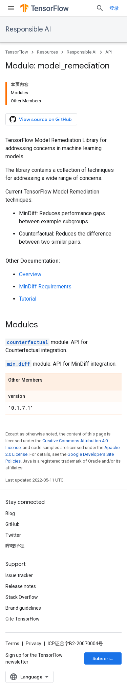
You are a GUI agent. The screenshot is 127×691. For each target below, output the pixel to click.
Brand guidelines (23, 608)
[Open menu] (11, 8)
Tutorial (27, 299)
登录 (114, 8)
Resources (47, 52)
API (108, 52)
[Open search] (100, 8)
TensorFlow (16, 52)
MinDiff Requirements (45, 286)
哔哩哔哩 (14, 546)
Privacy (33, 643)
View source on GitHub (40, 119)
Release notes (20, 586)
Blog (10, 513)
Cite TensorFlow (22, 619)
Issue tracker (19, 575)
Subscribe (104, 658)
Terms (12, 643)
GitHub (12, 524)
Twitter (13, 535)
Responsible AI (28, 29)
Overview (30, 274)
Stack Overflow (21, 597)
